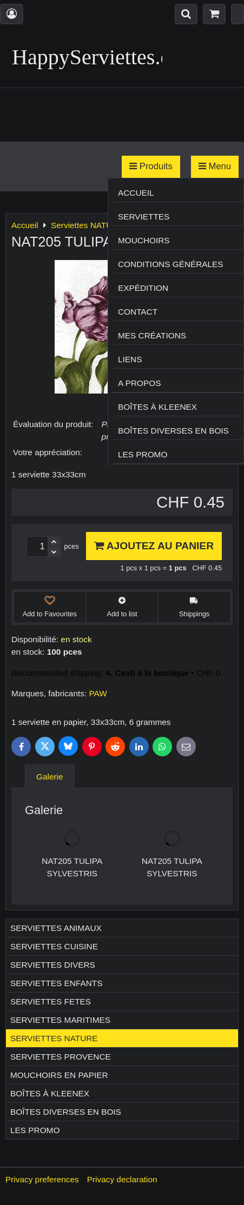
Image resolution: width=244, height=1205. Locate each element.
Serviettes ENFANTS (56, 983)
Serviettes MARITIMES (60, 1019)
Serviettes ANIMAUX (56, 928)
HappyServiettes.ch (96, 57)
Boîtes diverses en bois (173, 430)
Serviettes (143, 216)
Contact (137, 311)
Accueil (136, 192)
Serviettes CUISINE (54, 946)
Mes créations (152, 335)
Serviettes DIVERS (52, 964)
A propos (139, 383)
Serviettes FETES (50, 1001)
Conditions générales (170, 264)
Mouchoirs (144, 240)
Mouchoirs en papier (59, 1075)
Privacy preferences (42, 1179)
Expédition (143, 287)
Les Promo (142, 454)
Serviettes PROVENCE (60, 1056)
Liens (130, 359)
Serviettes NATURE (54, 1038)
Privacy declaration (122, 1179)
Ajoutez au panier (154, 545)
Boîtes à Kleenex (157, 406)
